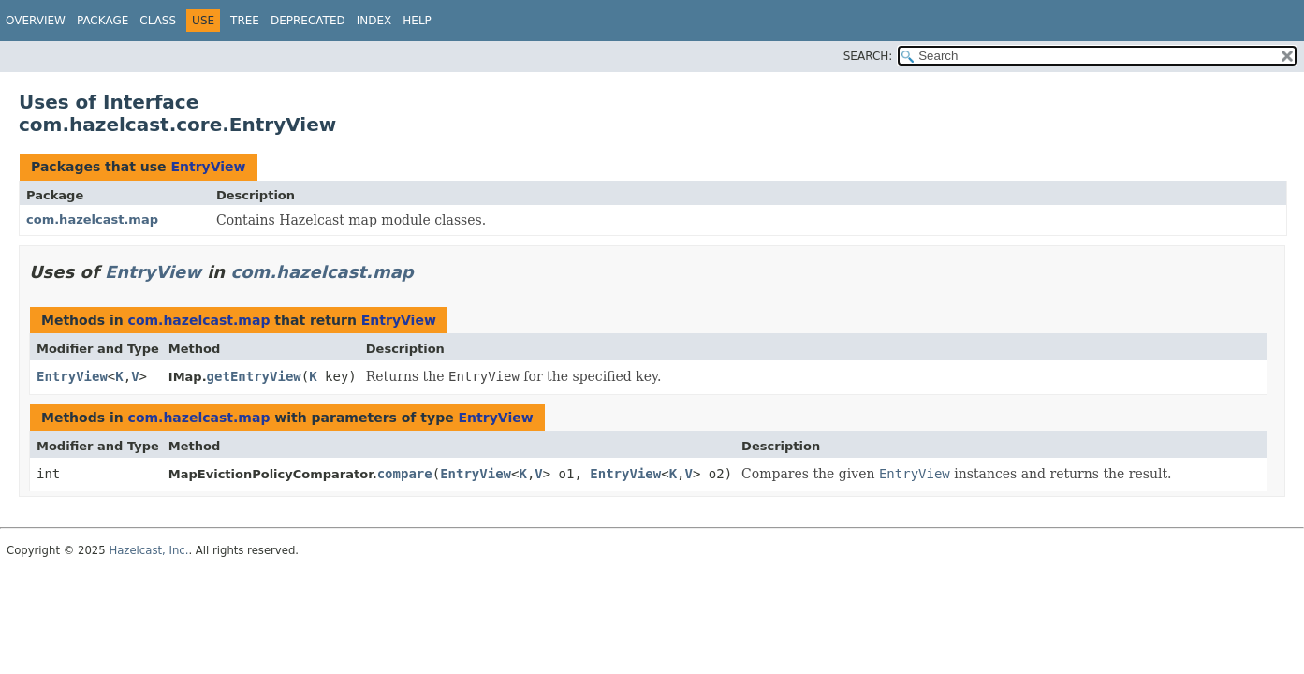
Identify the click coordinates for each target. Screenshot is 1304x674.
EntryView (207, 166)
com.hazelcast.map (92, 219)
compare (404, 473)
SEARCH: (868, 56)
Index (374, 20)
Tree (244, 20)
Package (102, 20)
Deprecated (308, 20)
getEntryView (254, 376)
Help (417, 20)
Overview (36, 20)
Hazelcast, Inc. (148, 550)
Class (157, 20)
